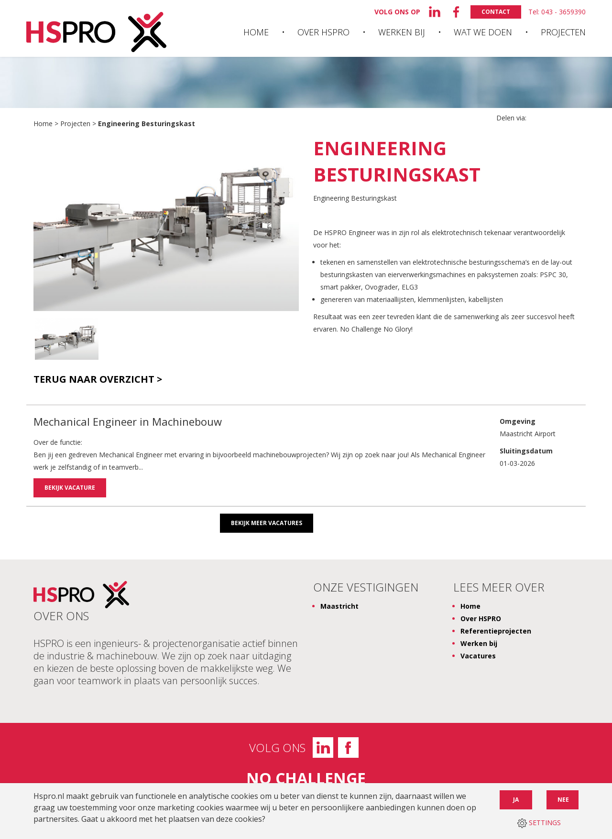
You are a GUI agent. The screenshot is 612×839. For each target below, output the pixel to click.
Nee (563, 800)
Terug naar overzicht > (97, 379)
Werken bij (401, 32)
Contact (495, 12)
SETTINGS (539, 822)
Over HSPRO (323, 32)
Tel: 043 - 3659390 (557, 11)
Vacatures (478, 654)
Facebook (348, 746)
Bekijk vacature (69, 488)
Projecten (563, 32)
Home (256, 32)
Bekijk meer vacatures (266, 521)
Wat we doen (483, 32)
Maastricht (339, 604)
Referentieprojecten (495, 629)
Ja (516, 800)
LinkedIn (323, 746)
